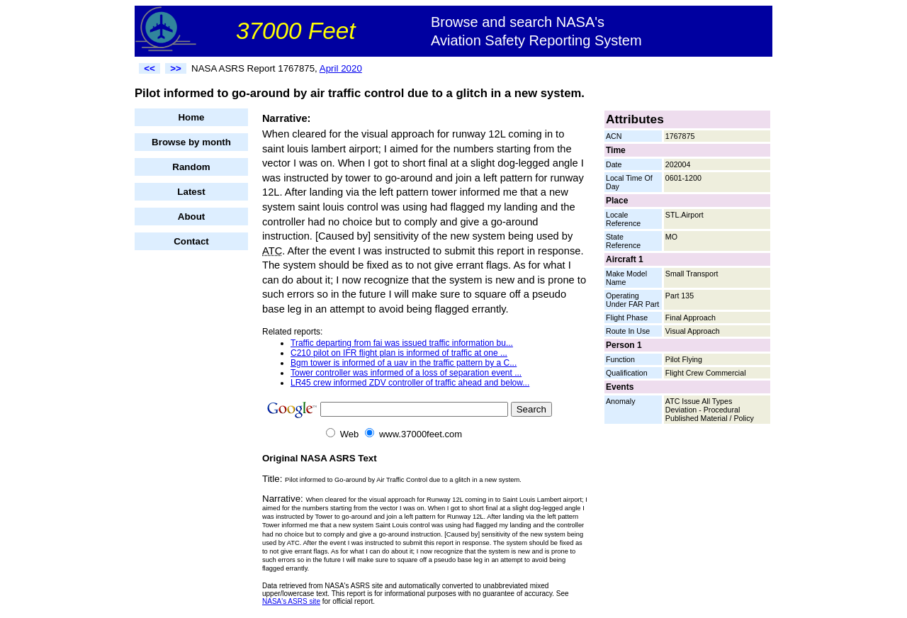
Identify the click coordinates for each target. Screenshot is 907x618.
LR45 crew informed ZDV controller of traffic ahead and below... (410, 383)
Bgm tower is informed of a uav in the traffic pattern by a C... (404, 363)
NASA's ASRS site (291, 601)
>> (175, 68)
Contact (191, 241)
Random (191, 167)
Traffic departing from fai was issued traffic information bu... (402, 343)
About (191, 216)
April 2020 (341, 68)
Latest (191, 191)
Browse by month (191, 142)
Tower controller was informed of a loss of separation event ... (406, 373)
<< (149, 68)
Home (191, 117)
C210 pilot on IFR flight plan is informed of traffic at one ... (399, 353)
